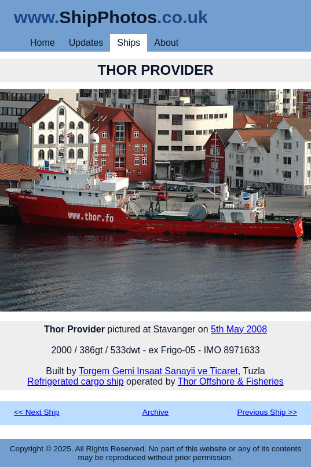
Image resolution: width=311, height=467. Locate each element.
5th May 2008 (239, 329)
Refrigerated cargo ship (75, 381)
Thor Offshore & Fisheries (231, 381)
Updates (86, 43)
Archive (155, 412)
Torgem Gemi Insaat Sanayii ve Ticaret (158, 371)
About (166, 43)
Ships (128, 43)
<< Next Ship (37, 412)
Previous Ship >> (267, 412)
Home (42, 43)
